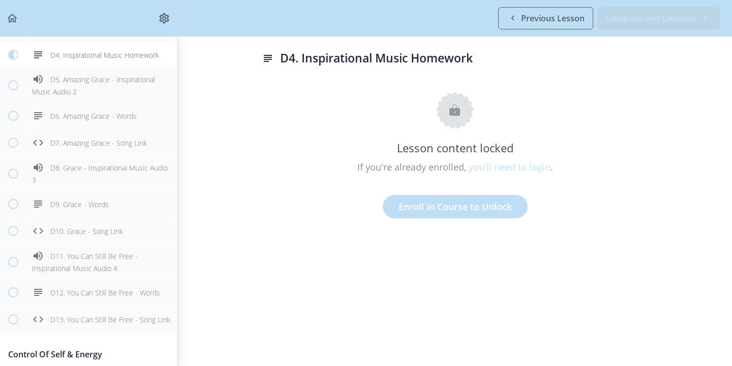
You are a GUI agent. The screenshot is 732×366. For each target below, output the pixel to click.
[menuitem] (164, 18)
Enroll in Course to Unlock (455, 207)
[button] (12, 18)
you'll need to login (510, 167)
